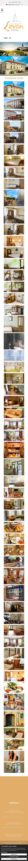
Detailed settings (14, 856)
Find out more (4, 852)
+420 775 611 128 (15, 2)
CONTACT (14, 803)
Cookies (10, 842)
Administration (5, 842)
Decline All (14, 859)
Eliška (15, 842)
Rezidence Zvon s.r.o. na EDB (17, 843)
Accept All (14, 854)
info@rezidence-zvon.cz (14, 4)
